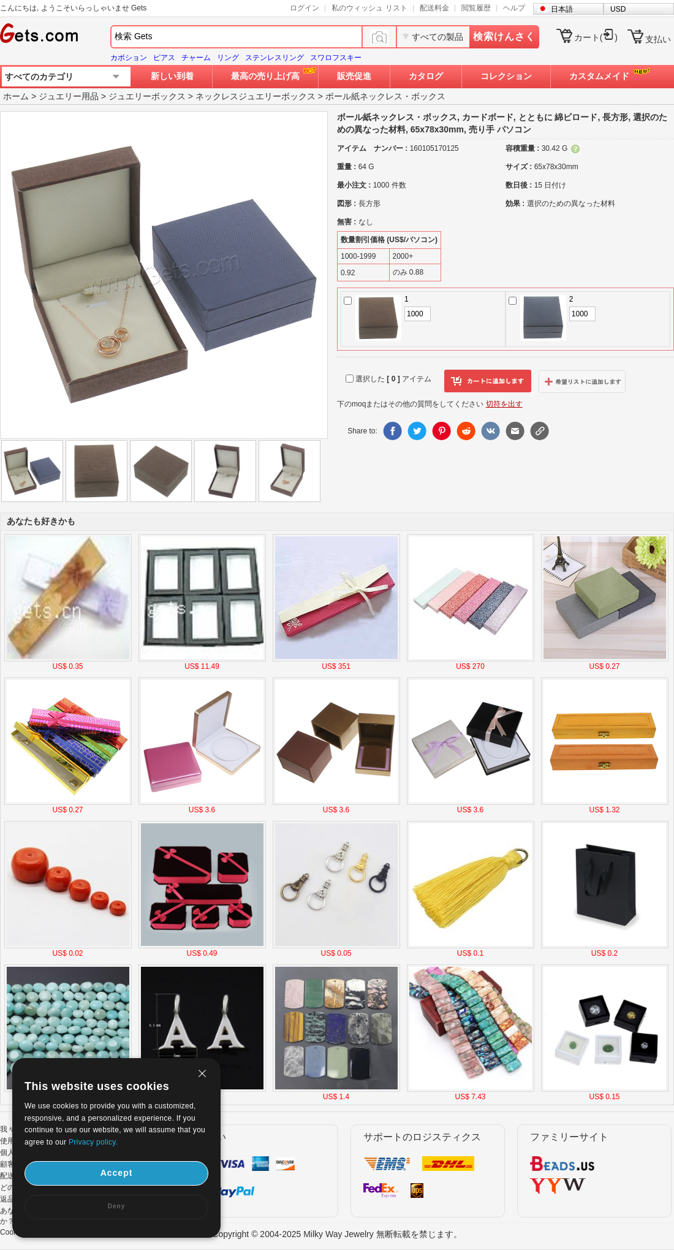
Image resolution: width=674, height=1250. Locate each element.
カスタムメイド (599, 76)
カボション (128, 57)
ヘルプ (514, 8)
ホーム (16, 96)
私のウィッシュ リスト (369, 8)
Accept (116, 1173)
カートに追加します (488, 381)
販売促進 (354, 76)
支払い (658, 39)
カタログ (426, 76)
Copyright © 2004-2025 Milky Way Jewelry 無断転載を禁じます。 (336, 1234)
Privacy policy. (93, 1142)
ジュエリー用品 (69, 96)
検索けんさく (504, 36)
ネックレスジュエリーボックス (255, 96)
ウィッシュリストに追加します (582, 381)
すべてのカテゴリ (39, 77)
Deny (116, 1206)
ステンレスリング (274, 57)
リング (228, 57)
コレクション (506, 76)
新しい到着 (172, 76)
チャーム (196, 57)
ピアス (164, 57)
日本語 (562, 9)
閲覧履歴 (476, 8)
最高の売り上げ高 (265, 76)
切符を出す (504, 404)
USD (618, 9)
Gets (39, 33)
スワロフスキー (336, 57)
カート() (596, 37)
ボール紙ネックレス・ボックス (385, 96)
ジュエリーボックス (147, 96)
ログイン (304, 8)
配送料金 (434, 8)
